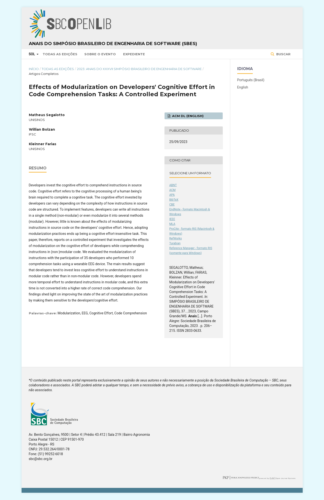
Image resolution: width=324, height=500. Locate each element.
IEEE (172, 219)
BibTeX (174, 199)
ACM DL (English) (187, 116)
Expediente (134, 54)
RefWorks (175, 238)
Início (34, 69)
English (242, 87)
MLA (172, 224)
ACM (172, 190)
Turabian (175, 243)
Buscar (283, 54)
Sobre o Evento (100, 54)
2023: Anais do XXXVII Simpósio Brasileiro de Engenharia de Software (139, 69)
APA (172, 195)
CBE (172, 204)
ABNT (173, 185)
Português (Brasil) (250, 80)
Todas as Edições (60, 54)
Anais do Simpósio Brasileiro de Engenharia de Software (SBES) (113, 43)
